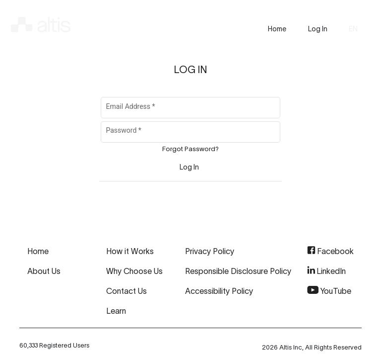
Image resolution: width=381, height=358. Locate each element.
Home (38, 251)
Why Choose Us (134, 271)
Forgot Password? (190, 149)
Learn (116, 310)
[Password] (177, 134)
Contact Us (126, 290)
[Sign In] (189, 167)
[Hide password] (261, 132)
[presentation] (277, 29)
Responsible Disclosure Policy (238, 271)
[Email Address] (190, 109)
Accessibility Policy (219, 290)
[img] (40, 22)
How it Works (130, 251)
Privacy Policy (209, 251)
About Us (44, 271)
